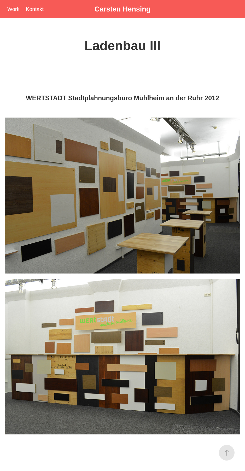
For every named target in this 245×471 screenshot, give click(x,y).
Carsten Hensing (123, 9)
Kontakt (35, 9)
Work (13, 9)
